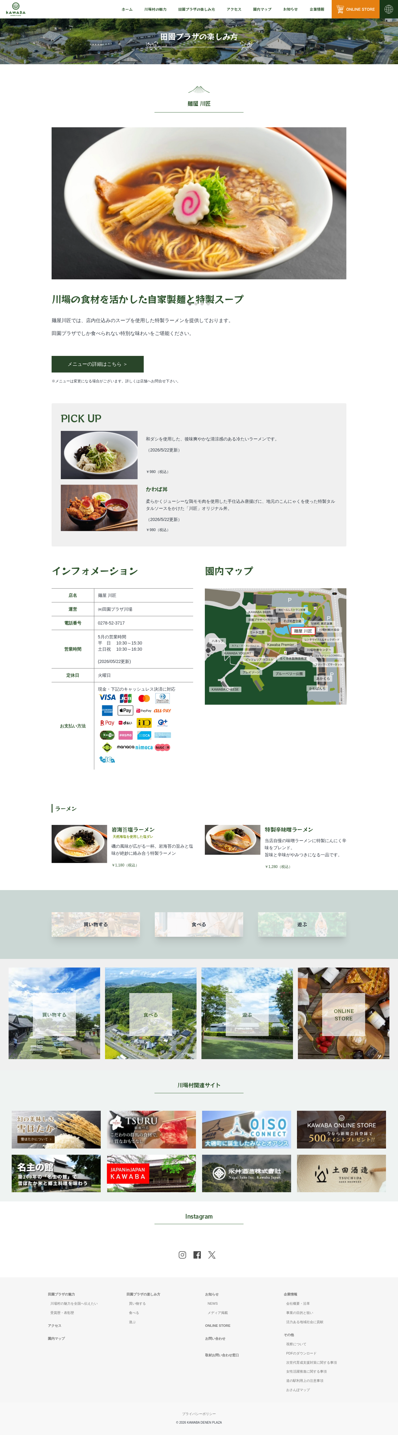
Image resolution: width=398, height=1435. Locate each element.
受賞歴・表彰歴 (62, 1313)
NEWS (213, 1303)
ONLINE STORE (217, 1325)
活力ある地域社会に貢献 (304, 1322)
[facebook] (197, 1255)
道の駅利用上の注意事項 (304, 1380)
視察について (296, 1344)
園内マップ (262, 9)
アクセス (234, 9)
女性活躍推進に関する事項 (306, 1371)
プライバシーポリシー (199, 1414)
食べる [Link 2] (150, 1014)
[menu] (127, 9)
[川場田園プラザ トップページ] (15, 9)
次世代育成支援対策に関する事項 (311, 1362)
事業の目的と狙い (299, 1313)
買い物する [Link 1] (54, 1014)
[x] (212, 1255)
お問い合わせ (215, 1338)
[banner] (56, 1114)
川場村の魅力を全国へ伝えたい (74, 1303)
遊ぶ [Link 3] (247, 1014)
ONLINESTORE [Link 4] (344, 1014)
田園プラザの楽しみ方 (143, 1294)
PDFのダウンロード (301, 1353)
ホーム (127, 9)
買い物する (137, 1303)
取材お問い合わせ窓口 (222, 1355)
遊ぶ (132, 1322)
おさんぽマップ (298, 1390)
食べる (134, 1313)
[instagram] (182, 1255)
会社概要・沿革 (298, 1303)
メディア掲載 (218, 1313)
